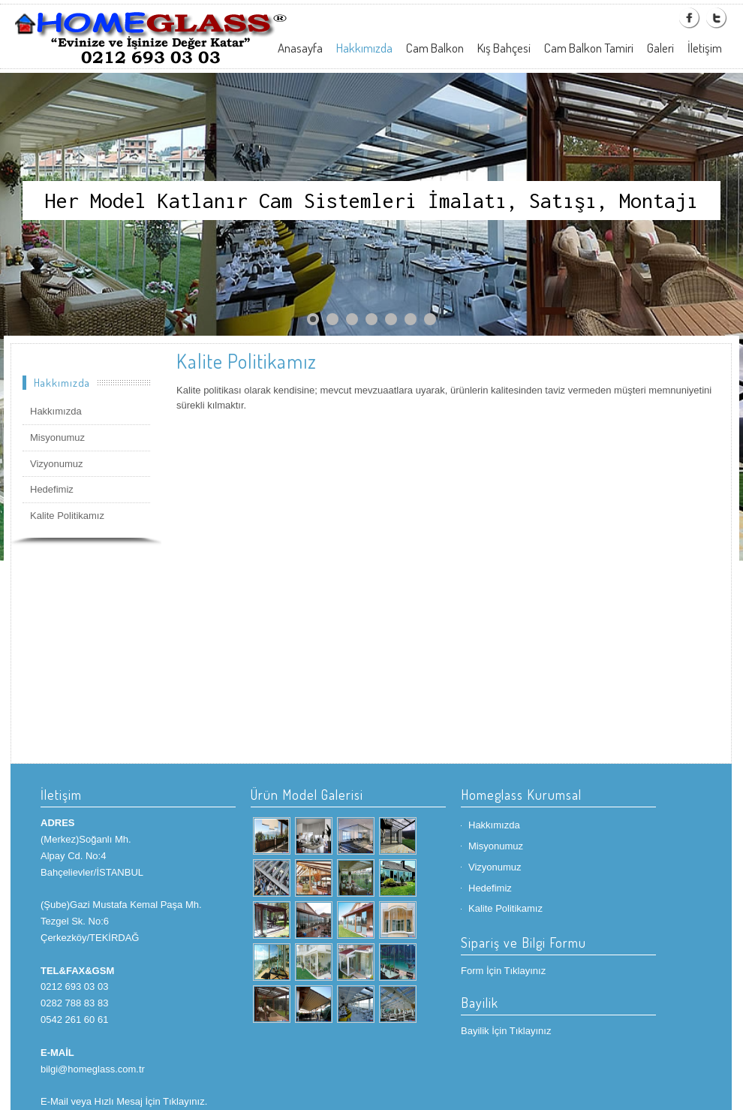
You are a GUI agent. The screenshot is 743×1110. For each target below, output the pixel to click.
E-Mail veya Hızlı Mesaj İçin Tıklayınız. (124, 1101)
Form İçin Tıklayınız (503, 970)
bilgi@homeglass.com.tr (93, 1069)
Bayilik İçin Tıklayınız (506, 1030)
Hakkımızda (364, 48)
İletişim (704, 48)
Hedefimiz (52, 489)
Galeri (660, 48)
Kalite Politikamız (67, 515)
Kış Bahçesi (504, 48)
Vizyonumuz (56, 463)
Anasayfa (300, 48)
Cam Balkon (435, 48)
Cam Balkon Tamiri (588, 48)
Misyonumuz (57, 437)
